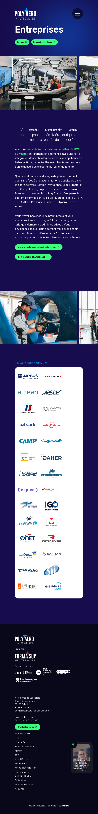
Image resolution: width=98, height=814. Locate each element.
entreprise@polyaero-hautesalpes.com (39, 247)
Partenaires (20, 780)
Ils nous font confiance (44, 42)
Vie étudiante (21, 763)
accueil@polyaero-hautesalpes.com (32, 710)
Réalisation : (58, 805)
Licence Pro (20, 742)
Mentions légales (37, 805)
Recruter (22, 42)
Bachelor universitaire (25, 746)
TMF (17, 755)
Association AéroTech (25, 768)
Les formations (22, 772)
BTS (17, 738)
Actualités (19, 789)
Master (18, 751)
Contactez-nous (28, 727)
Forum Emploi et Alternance (33, 257)
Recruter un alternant (25, 784)
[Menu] (77, 13)
